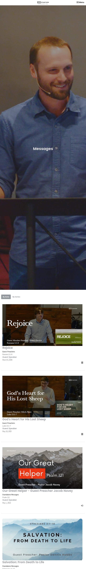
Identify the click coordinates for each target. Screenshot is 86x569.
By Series (16, 297)
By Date (6, 297)
